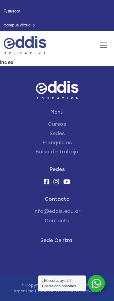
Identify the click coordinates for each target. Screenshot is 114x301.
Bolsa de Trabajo (57, 152)
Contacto (57, 221)
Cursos (57, 124)
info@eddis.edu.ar (57, 211)
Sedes (57, 133)
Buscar (12, 11)
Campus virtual (19, 25)
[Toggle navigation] (103, 45)
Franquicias (57, 142)
